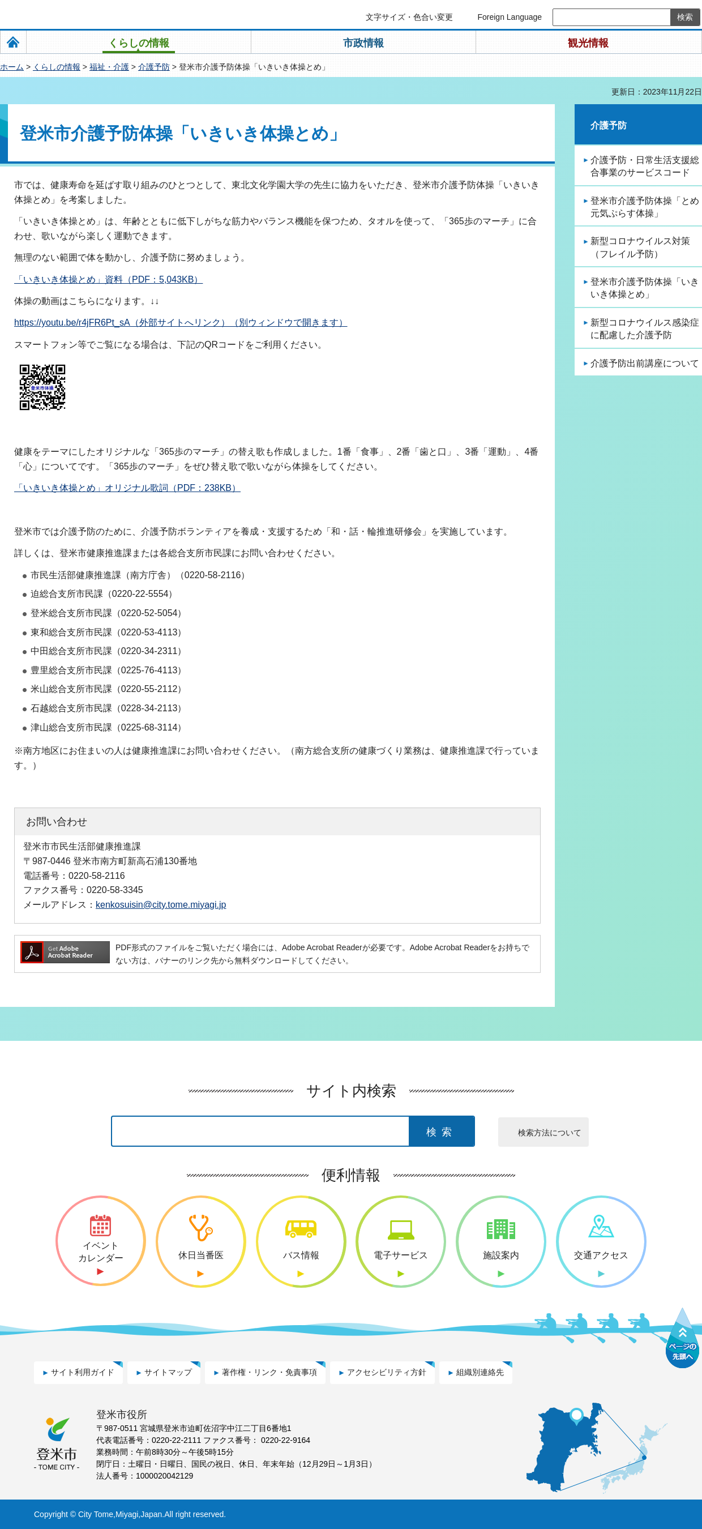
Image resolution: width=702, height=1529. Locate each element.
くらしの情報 (56, 66)
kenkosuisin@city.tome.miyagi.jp (161, 904)
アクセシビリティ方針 (386, 1372)
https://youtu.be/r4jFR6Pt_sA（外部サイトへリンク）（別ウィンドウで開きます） (181, 322)
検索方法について (549, 1132)
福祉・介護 (109, 66)
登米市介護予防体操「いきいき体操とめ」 (644, 288)
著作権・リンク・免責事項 (269, 1372)
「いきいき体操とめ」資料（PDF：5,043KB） (108, 279)
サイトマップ (168, 1372)
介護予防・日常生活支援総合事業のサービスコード (644, 166)
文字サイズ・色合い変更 (409, 17)
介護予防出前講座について (644, 363)
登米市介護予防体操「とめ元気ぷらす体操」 (644, 207)
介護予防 (154, 66)
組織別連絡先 (480, 1372)
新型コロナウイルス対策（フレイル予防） (640, 247)
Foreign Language (509, 17)
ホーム (12, 66)
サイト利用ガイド (82, 1372)
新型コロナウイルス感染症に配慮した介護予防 (644, 329)
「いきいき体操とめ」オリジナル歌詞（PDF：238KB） (127, 488)
